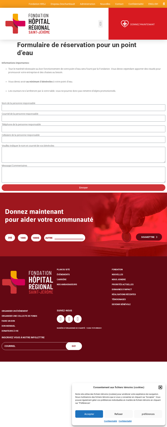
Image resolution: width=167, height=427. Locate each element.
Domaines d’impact (122, 290)
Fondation (117, 270)
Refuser (118, 414)
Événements (63, 275)
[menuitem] (153, 4)
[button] (160, 387)
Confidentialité (110, 421)
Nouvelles (105, 4)
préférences (148, 414)
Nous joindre (119, 280)
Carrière (61, 280)
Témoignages (119, 300)
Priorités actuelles (122, 285)
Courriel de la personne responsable (20, 114)
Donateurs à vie (10, 331)
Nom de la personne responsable (18, 103)
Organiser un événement (15, 311)
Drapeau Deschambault (63, 4)
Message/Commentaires (14, 166)
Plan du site (63, 270)
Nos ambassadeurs (67, 285)
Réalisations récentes (124, 295)
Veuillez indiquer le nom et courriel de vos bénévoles (28, 146)
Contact (119, 4)
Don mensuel (8, 326)
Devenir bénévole (121, 305)
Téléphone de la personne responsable (21, 125)
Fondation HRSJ (37, 4)
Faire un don (8, 321)
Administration (87, 4)
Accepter (89, 414)
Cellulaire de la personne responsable (21, 135)
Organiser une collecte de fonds (19, 316)
